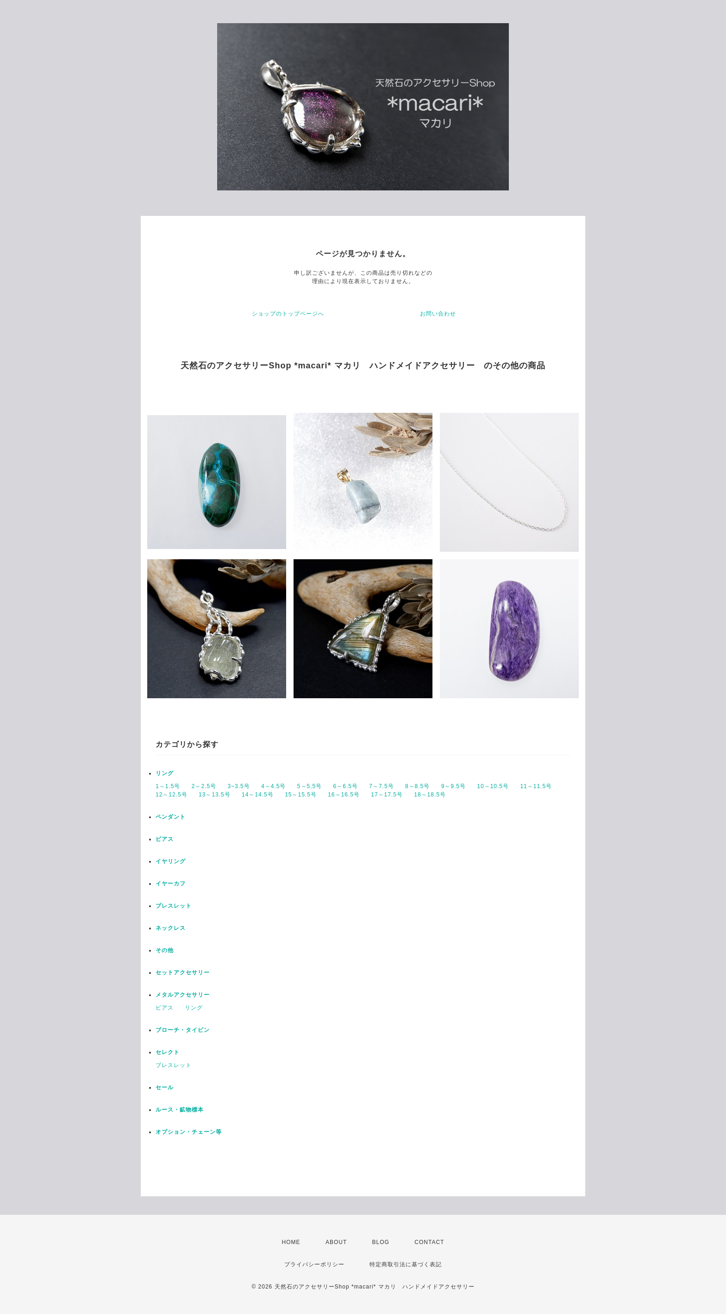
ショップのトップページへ (288, 313)
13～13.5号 (215, 794)
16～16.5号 (344, 794)
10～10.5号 (493, 786)
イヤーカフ (171, 883)
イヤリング (171, 861)
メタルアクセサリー (183, 995)
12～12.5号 (172, 794)
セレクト (168, 1052)
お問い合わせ (438, 313)
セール (165, 1087)
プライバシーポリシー (314, 1264)
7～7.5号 (381, 786)
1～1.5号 (168, 786)
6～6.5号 (345, 786)
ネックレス (171, 928)
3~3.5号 (238, 786)
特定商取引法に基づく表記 (405, 1264)
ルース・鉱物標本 (180, 1109)
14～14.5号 (258, 794)
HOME (291, 1242)
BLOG (380, 1242)
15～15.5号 (301, 794)
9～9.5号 (453, 786)
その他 (165, 950)
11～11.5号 (536, 786)
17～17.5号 (387, 794)
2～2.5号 (204, 786)
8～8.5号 (417, 786)
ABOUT (336, 1242)
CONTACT (429, 1242)
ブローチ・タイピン (183, 1030)
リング (165, 773)
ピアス (165, 839)
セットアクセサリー (183, 972)
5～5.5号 (309, 786)
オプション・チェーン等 (189, 1132)
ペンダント (171, 817)
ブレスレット (174, 906)
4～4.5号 (273, 786)
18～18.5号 (430, 794)
